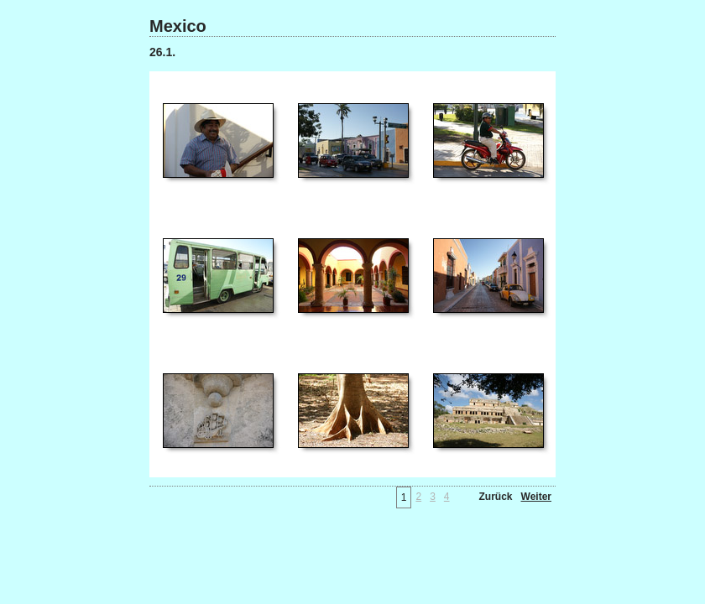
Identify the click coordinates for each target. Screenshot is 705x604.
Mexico (177, 26)
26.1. (162, 52)
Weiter (536, 496)
